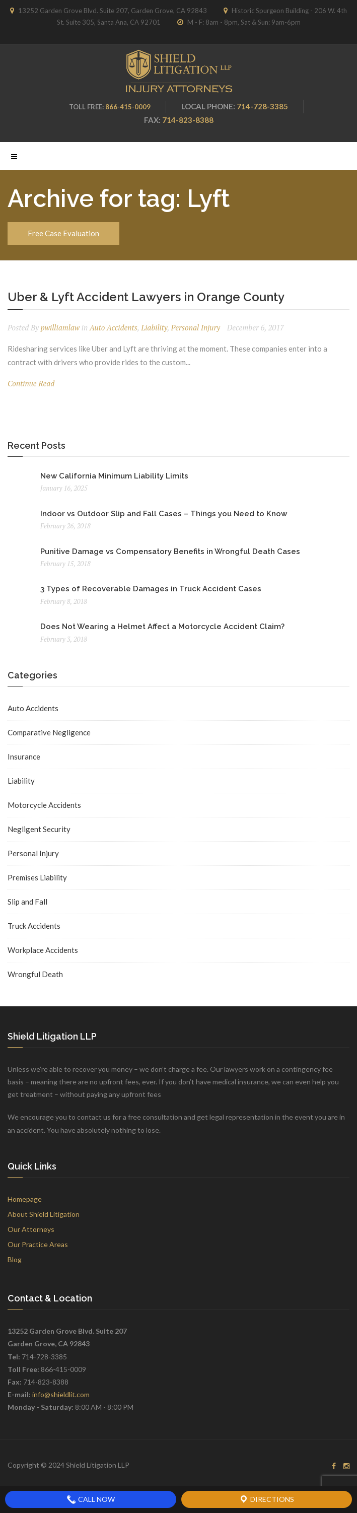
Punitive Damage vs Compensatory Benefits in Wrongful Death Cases (170, 551)
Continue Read (31, 383)
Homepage (25, 1199)
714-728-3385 (262, 106)
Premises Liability (37, 877)
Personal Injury (195, 327)
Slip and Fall (27, 901)
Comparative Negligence (49, 732)
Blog (15, 1259)
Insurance (24, 756)
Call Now (90, 1499)
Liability (154, 327)
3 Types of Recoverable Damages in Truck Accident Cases (150, 588)
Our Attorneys (31, 1229)
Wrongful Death (35, 974)
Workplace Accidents (43, 949)
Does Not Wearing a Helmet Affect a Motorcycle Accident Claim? (162, 626)
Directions (266, 1499)
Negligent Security (39, 829)
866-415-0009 (128, 107)
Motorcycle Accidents (44, 804)
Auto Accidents (113, 327)
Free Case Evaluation (63, 233)
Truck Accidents (34, 925)
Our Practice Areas (38, 1244)
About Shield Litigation (44, 1214)
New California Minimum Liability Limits (114, 475)
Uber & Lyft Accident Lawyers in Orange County (146, 297)
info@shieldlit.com (61, 1394)
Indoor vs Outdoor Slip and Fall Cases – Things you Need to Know (163, 513)
